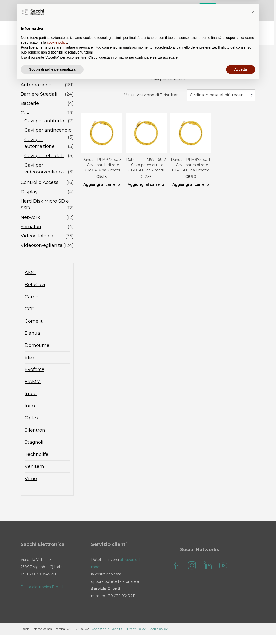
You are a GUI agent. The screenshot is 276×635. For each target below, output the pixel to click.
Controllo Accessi (40, 182)
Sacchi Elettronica (230, 38)
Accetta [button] (240, 621)
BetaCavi (35, 284)
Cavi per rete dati (44, 155)
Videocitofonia (37, 236)
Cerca (209, 9)
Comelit (34, 321)
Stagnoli (34, 442)
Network (30, 217)
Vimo (31, 478)
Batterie (30, 103)
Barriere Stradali (39, 94)
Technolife (36, 454)
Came (31, 297)
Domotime (37, 345)
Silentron (35, 430)
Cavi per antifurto (44, 121)
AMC (30, 272)
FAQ (176, 27)
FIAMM (33, 381)
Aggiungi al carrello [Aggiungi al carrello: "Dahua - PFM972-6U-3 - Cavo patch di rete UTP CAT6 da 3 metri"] (101, 184)
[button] (253, 564)
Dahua (32, 333)
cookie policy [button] (57, 594)
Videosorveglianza (42, 245)
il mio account (234, 27)
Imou (31, 393)
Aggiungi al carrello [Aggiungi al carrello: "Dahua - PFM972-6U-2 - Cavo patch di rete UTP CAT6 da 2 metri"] (146, 184)
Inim (30, 406)
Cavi (26, 113)
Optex (32, 418)
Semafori (31, 226)
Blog (156, 27)
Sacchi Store (127, 27)
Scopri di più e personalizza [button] (52, 621)
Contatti (200, 27)
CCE (29, 309)
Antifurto (31, 75)
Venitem (34, 466)
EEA (29, 357)
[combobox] (221, 95)
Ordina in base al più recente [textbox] (219, 95)
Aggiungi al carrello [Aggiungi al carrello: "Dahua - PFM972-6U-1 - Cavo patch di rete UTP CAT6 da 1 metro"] (190, 184)
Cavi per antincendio (48, 130)
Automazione (36, 85)
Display (29, 192)
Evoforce (34, 369)
